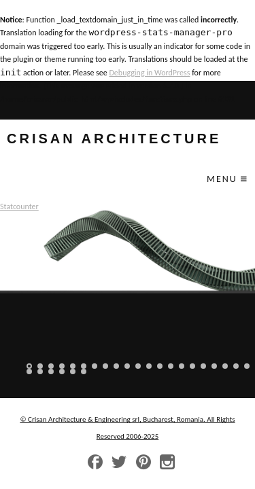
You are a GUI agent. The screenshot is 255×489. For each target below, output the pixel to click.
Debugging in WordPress (149, 72)
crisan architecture (114, 138)
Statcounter (19, 206)
